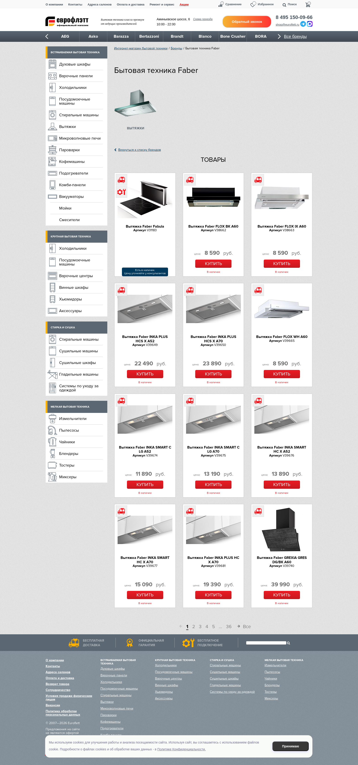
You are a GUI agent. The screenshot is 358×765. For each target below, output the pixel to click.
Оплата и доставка (131, 4)
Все (247, 627)
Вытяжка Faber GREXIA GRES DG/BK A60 (282, 559)
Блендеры (68, 453)
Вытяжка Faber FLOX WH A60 (282, 337)
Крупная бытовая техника (71, 236)
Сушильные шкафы (77, 362)
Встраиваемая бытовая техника (75, 52)
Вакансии (53, 705)
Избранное (266, 4)
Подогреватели (73, 173)
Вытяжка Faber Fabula (145, 226)
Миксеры (67, 476)
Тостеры (66, 465)
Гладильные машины (78, 374)
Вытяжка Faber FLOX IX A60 (282, 226)
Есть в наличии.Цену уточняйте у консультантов (145, 271)
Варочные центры (76, 275)
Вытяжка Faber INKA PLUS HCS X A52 (145, 339)
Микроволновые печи (80, 138)
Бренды (176, 48)
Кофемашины (72, 161)
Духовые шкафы (74, 64)
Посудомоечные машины (74, 101)
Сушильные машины (78, 350)
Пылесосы (69, 430)
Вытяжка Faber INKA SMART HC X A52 (281, 449)
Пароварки (69, 149)
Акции (184, 4)
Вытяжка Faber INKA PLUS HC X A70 (213, 559)
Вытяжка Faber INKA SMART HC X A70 (145, 559)
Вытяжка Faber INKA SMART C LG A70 (213, 449)
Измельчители (73, 418)
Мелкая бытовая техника (70, 407)
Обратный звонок (247, 22)
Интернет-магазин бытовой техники (141, 48)
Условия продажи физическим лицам (69, 697)
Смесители (69, 219)
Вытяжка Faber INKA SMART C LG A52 (145, 449)
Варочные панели (76, 75)
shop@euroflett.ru (288, 24)
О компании (54, 4)
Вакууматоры (71, 196)
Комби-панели (72, 184)
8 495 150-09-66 (294, 17)
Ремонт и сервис (162, 4)
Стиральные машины (79, 114)
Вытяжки (67, 126)
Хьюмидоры (70, 299)
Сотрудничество (58, 690)
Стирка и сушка (63, 327)
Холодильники (73, 87)
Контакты (75, 4)
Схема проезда (203, 19)
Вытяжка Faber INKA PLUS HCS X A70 (213, 339)
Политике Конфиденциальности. (181, 749)
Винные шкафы (73, 287)
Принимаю (290, 746)
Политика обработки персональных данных (63, 713)
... (220, 627)
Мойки (65, 208)
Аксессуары (70, 310)
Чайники (67, 441)
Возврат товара (57, 684)
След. (237, 627)
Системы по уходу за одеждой (78, 388)
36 (229, 627)
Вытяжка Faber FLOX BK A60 (213, 226)
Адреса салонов (99, 4)
